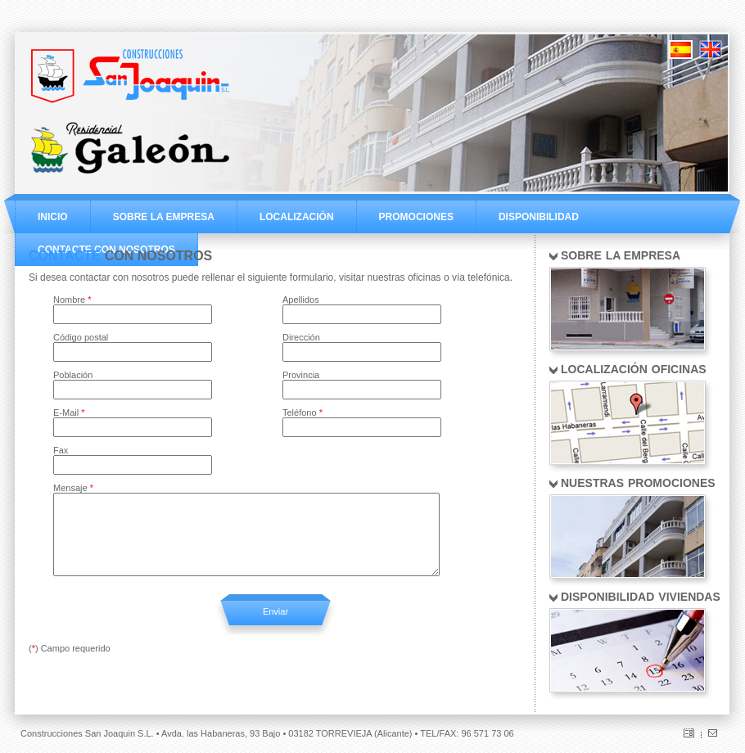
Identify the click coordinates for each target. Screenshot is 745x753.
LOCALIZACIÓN (297, 217)
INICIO (53, 217)
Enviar (275, 611)
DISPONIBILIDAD (539, 217)
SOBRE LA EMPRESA (163, 217)
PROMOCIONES (416, 217)
